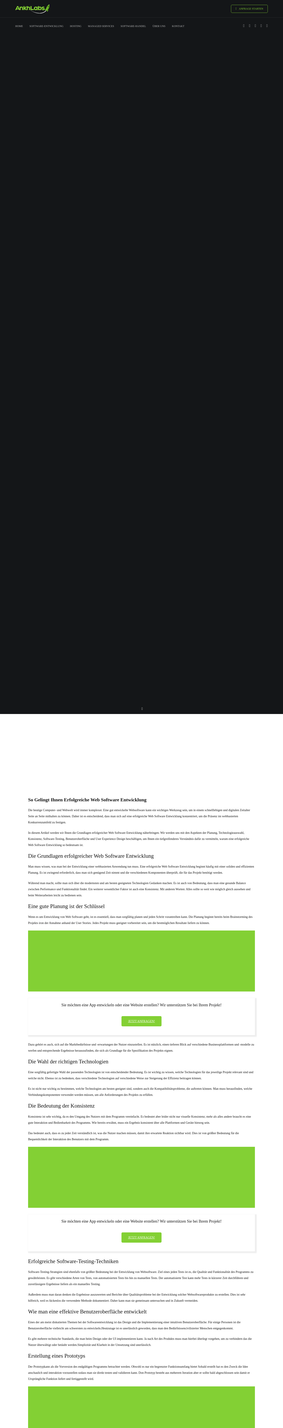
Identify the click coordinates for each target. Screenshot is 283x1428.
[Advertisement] (141, 747)
